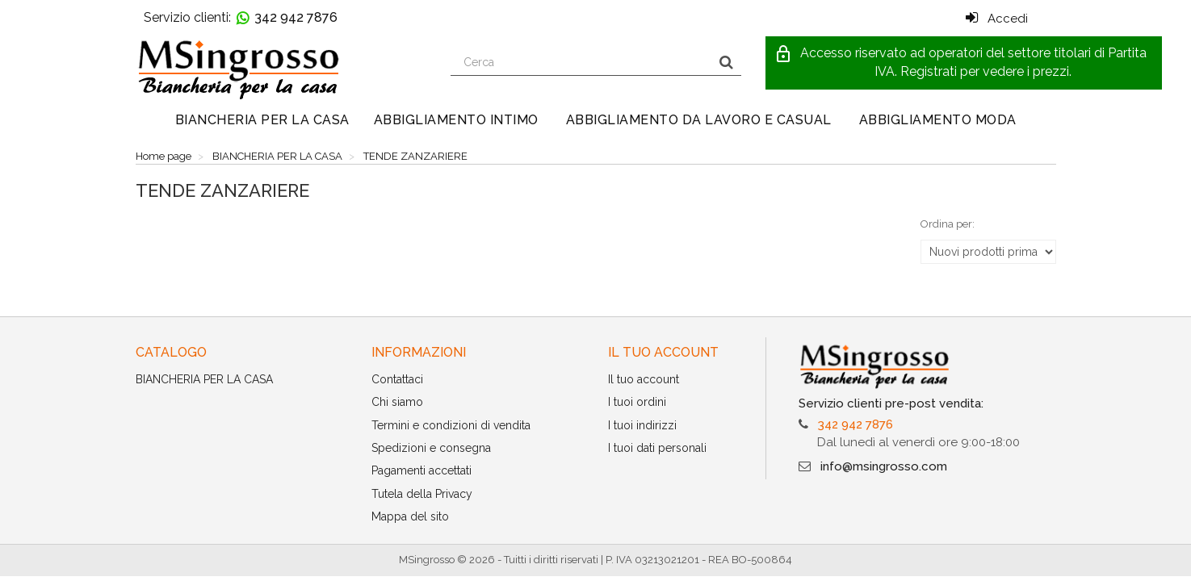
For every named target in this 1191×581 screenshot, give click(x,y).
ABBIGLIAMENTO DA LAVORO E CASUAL (699, 119)
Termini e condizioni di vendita (450, 425)
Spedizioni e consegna (431, 447)
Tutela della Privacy (421, 493)
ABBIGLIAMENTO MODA (938, 119)
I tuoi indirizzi (642, 425)
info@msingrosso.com (883, 466)
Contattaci (397, 379)
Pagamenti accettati (421, 470)
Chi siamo (397, 401)
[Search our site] (581, 62)
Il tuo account (643, 379)
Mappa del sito (410, 516)
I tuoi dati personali (657, 447)
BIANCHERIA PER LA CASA (262, 119)
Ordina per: (948, 224)
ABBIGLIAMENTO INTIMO (456, 119)
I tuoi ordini (637, 401)
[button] (964, 63)
